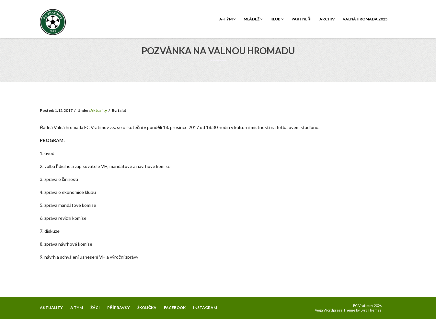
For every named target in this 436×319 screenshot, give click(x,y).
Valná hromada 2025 (365, 19)
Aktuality (98, 110)
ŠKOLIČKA (147, 307)
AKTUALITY (51, 307)
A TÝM (76, 307)
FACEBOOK (175, 307)
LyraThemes (371, 310)
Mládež (253, 19)
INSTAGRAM (205, 307)
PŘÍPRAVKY (118, 307)
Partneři (302, 19)
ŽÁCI (95, 307)
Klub (277, 19)
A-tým (227, 19)
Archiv (327, 19)
